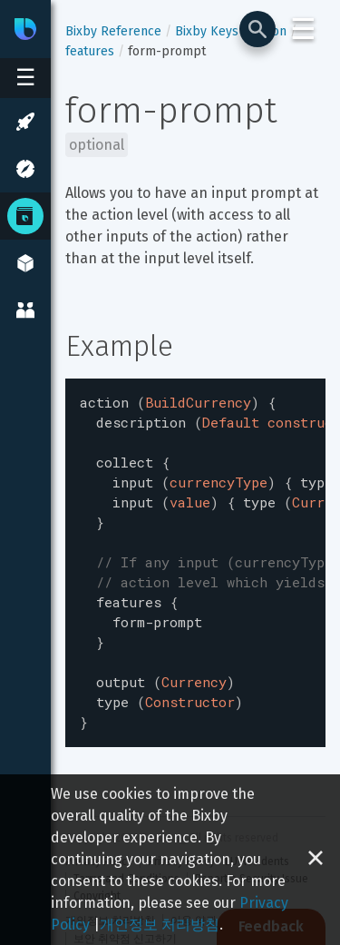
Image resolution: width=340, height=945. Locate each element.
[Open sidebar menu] (25, 78)
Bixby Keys (206, 31)
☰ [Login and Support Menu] (303, 29)
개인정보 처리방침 (159, 924)
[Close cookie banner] (315, 859)
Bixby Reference (113, 31)
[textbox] (195, 547)
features (89, 51)
